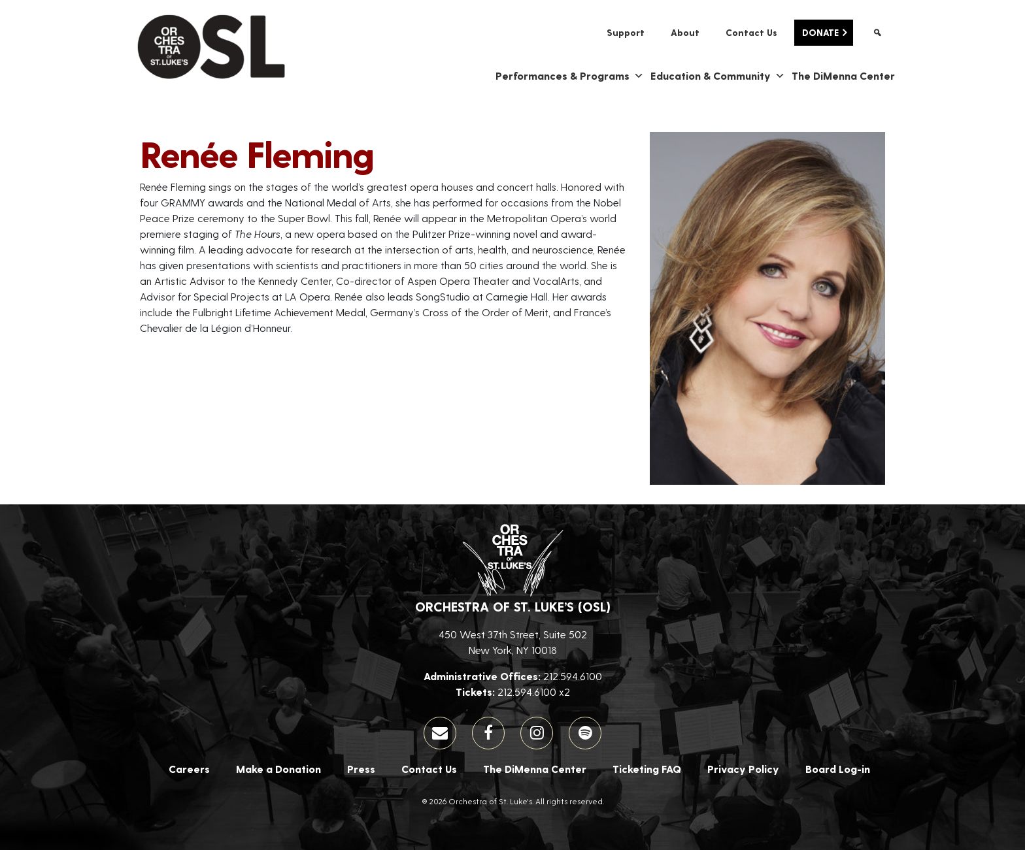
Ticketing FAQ (647, 768)
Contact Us (751, 32)
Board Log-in (837, 768)
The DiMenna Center (843, 75)
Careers (189, 768)
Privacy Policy (743, 768)
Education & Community (717, 76)
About (685, 32)
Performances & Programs (570, 76)
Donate (820, 32)
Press (361, 768)
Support (626, 32)
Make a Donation (278, 768)
